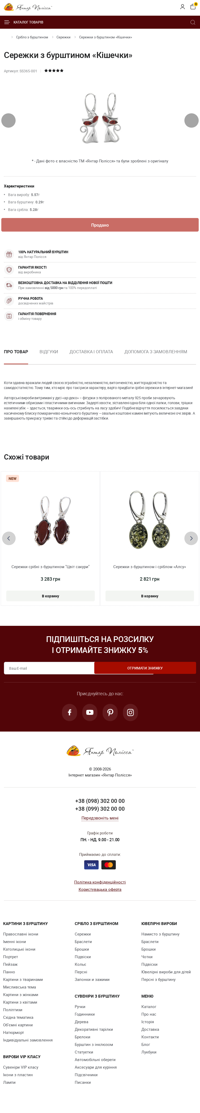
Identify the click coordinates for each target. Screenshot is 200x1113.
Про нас (148, 1016)
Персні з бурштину (158, 982)
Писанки (83, 1084)
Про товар (16, 353)
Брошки (82, 951)
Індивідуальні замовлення (28, 1042)
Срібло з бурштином (32, 37)
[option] (49, 357)
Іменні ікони (14, 944)
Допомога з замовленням (155, 353)
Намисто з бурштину (160, 936)
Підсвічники (86, 1077)
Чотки (147, 959)
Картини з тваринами (23, 982)
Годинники (85, 1016)
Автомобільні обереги (95, 1062)
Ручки (80, 1009)
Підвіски (83, 959)
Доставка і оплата (91, 353)
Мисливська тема (19, 989)
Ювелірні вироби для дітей (166, 974)
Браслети (83, 944)
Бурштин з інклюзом (94, 1047)
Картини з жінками (20, 997)
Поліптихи (12, 1012)
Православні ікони (20, 936)
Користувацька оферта (100, 891)
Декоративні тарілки (94, 1031)
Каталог (148, 1009)
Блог (145, 1047)
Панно (9, 974)
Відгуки (49, 353)
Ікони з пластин (18, 1077)
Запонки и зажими (92, 982)
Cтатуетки (84, 1054)
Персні (81, 974)
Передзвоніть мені (100, 820)
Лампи (9, 1084)
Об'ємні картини (18, 1027)
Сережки (64, 37)
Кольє (80, 966)
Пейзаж (10, 966)
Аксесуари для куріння (96, 1069)
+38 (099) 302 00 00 (100, 811)
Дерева (81, 1024)
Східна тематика (18, 1019)
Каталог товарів (23, 22)
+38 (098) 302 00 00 (100, 803)
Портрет (10, 959)
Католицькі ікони (19, 951)
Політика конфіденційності (100, 884)
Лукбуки (149, 1054)
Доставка (150, 1031)
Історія (147, 1024)
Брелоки (82, 1039)
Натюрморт (13, 1035)
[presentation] (8, 120)
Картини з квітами (20, 1004)
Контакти (150, 1039)
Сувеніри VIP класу (20, 1069)
